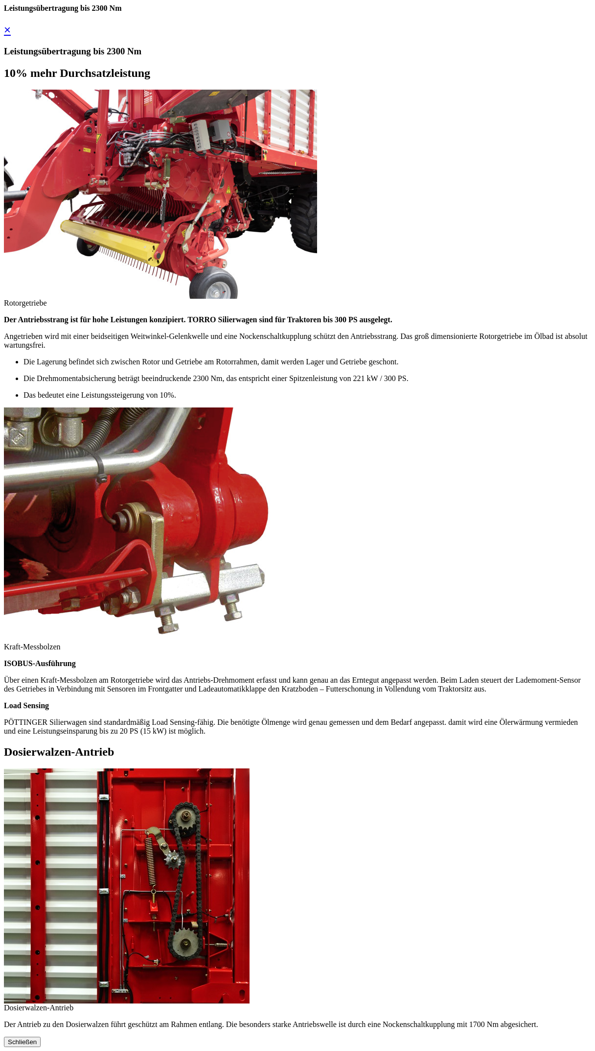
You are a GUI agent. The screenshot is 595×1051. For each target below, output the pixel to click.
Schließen (22, 1042)
